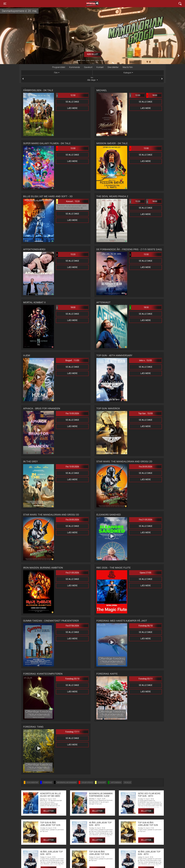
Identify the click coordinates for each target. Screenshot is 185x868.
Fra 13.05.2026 (72, 413)
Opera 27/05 (145, 572)
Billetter (48, 811)
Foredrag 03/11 (145, 679)
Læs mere (72, 108)
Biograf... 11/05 (72, 360)
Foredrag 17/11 (72, 732)
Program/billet (58, 67)
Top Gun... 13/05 (145, 413)
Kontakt (100, 67)
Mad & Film (128, 67)
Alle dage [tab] (92, 79)
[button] (6, 56)
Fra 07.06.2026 (72, 625)
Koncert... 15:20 (68, 201)
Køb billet (92, 54)
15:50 (139, 254)
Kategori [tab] (127, 72)
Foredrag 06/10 (145, 625)
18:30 (139, 307)
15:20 (134, 201)
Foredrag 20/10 (72, 679)
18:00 (151, 95)
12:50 (65, 95)
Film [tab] (56, 72)
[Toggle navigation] (5, 3)
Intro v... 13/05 (145, 360)
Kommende (74, 67)
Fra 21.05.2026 (145, 519)
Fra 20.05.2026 (145, 466)
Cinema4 (88, 3)
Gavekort (88, 67)
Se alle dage (72, 102)
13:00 (134, 95)
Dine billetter (113, 67)
